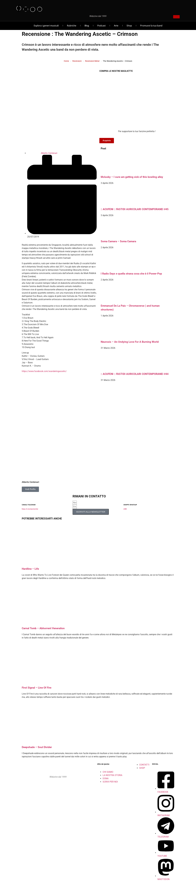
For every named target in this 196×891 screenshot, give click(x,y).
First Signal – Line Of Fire (36, 687)
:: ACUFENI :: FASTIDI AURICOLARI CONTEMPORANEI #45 (135, 209)
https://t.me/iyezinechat (30, 509)
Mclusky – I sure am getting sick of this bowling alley (132, 177)
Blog (87, 25)
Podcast (101, 25)
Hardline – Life (30, 568)
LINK (125, 509)
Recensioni (77, 61)
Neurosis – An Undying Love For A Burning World (130, 341)
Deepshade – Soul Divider (37, 747)
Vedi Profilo (30, 489)
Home (66, 61)
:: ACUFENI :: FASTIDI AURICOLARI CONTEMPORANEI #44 (135, 374)
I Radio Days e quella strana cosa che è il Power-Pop (131, 273)
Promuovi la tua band (151, 25)
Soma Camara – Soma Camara (118, 241)
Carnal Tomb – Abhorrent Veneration (43, 628)
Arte (116, 25)
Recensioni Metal (92, 61)
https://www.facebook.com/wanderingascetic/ (44, 371)
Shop (129, 25)
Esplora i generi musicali (46, 25)
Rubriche (71, 25)
